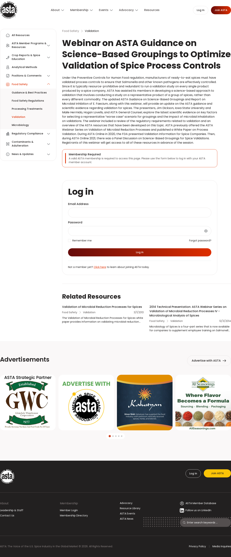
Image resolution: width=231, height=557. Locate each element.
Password (75, 222)
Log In (193, 473)
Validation (92, 31)
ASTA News (126, 519)
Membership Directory (74, 515)
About (4, 503)
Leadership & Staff (11, 510)
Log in (139, 252)
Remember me (82, 240)
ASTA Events (127, 513)
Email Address (78, 204)
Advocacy (126, 503)
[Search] (207, 522)
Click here (100, 267)
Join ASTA (217, 473)
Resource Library (130, 508)
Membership (69, 503)
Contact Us (7, 515)
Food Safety (70, 31)
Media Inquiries (221, 546)
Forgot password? (200, 240)
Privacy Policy (197, 546)
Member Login (69, 510)
